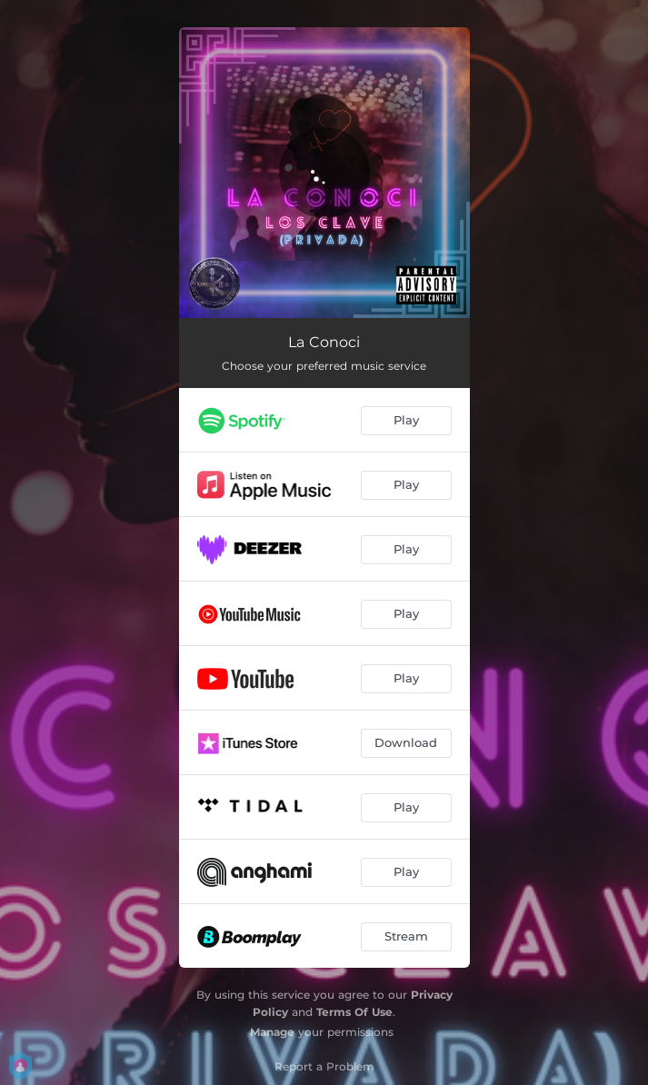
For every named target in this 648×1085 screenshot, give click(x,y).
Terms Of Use (354, 1012)
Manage (272, 1032)
